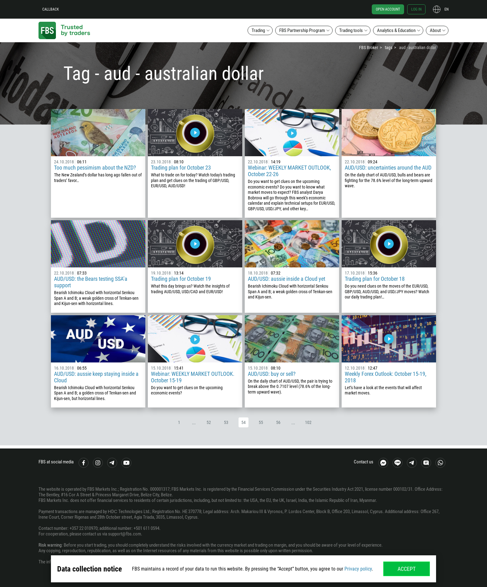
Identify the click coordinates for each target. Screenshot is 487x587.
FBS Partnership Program (302, 30)
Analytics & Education (396, 30)
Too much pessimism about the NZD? (95, 167)
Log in (416, 9)
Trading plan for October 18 (375, 278)
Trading (258, 30)
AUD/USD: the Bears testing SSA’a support (90, 282)
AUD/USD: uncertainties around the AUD (388, 167)
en (446, 9)
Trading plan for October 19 (181, 278)
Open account (388, 9)
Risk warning (50, 545)
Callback (50, 9)
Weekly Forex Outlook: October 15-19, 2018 (385, 377)
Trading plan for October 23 (181, 167)
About (435, 30)
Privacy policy (358, 569)
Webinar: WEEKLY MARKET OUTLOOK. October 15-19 (192, 377)
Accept (407, 569)
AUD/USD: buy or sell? (272, 374)
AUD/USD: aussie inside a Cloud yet (286, 278)
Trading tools (351, 30)
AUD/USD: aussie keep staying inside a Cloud (96, 377)
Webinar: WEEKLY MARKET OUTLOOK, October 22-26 (289, 170)
